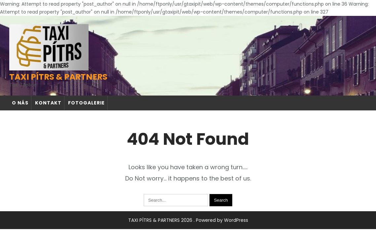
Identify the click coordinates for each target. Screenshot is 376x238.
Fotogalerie (86, 102)
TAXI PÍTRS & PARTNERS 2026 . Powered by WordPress (188, 220)
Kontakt (48, 102)
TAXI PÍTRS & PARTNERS (58, 77)
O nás (20, 102)
